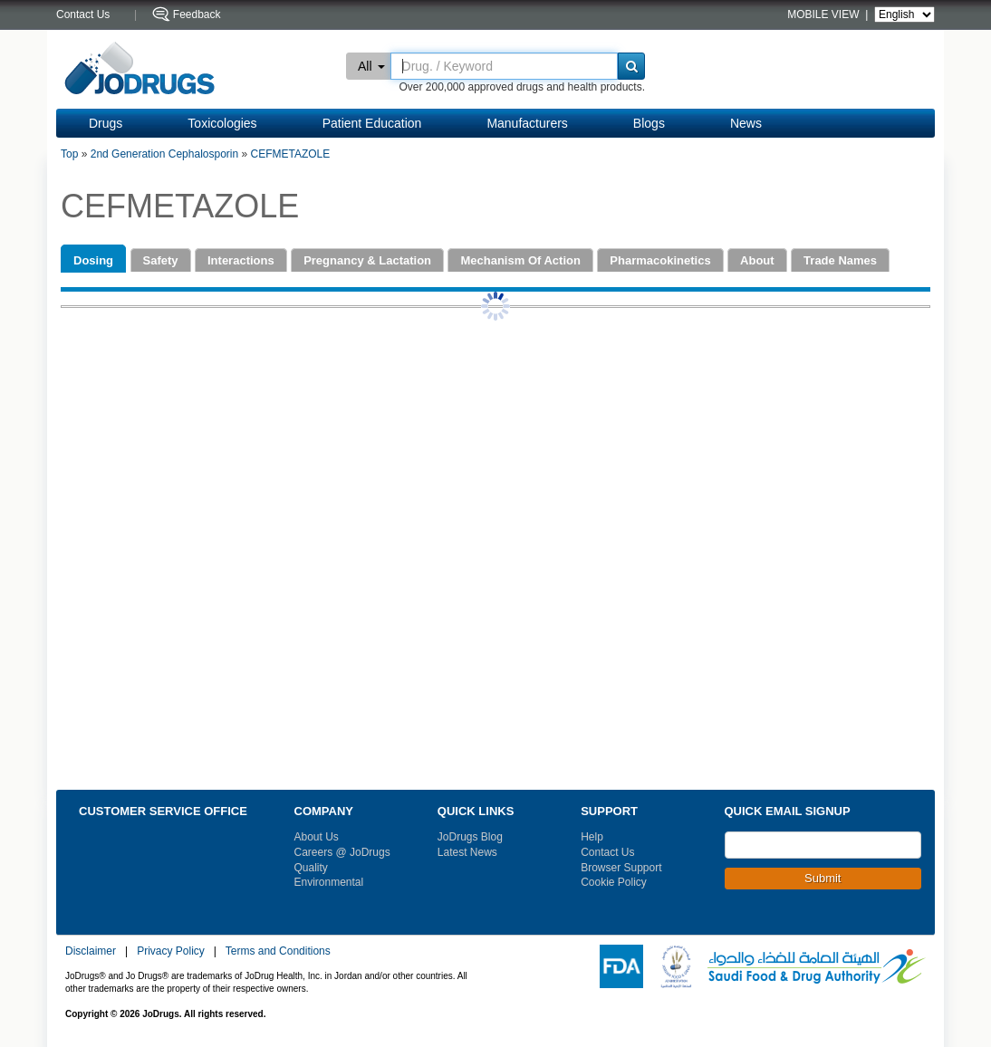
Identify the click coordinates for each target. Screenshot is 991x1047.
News (746, 123)
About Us (316, 837)
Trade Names (840, 260)
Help (592, 837)
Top (69, 154)
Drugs (105, 123)
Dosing (93, 260)
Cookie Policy (614, 882)
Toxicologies (222, 123)
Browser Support (621, 867)
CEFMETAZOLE (291, 154)
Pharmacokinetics (660, 260)
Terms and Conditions (278, 951)
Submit (822, 878)
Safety (160, 260)
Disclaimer (90, 951)
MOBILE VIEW (824, 14)
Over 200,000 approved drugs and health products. (522, 87)
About (757, 260)
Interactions (240, 260)
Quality (311, 867)
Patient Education (372, 123)
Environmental (329, 882)
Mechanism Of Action (520, 260)
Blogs (649, 123)
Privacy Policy (171, 951)
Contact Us (607, 852)
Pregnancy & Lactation (367, 260)
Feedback (197, 14)
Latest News (467, 852)
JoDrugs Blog (470, 837)
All (371, 66)
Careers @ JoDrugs (342, 852)
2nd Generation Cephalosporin (164, 154)
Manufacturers (526, 123)
